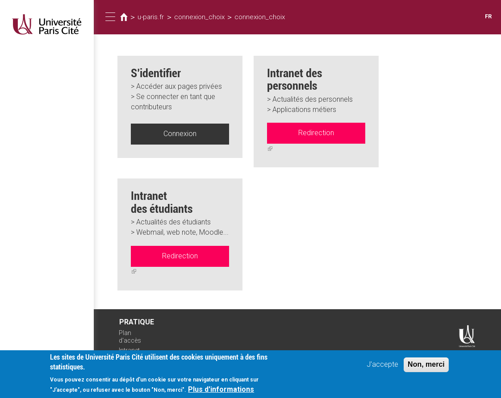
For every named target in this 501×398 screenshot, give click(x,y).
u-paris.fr (151, 17)
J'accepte (382, 368)
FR (488, 16)
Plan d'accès (130, 336)
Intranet (129, 350)
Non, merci (426, 368)
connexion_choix (199, 17)
